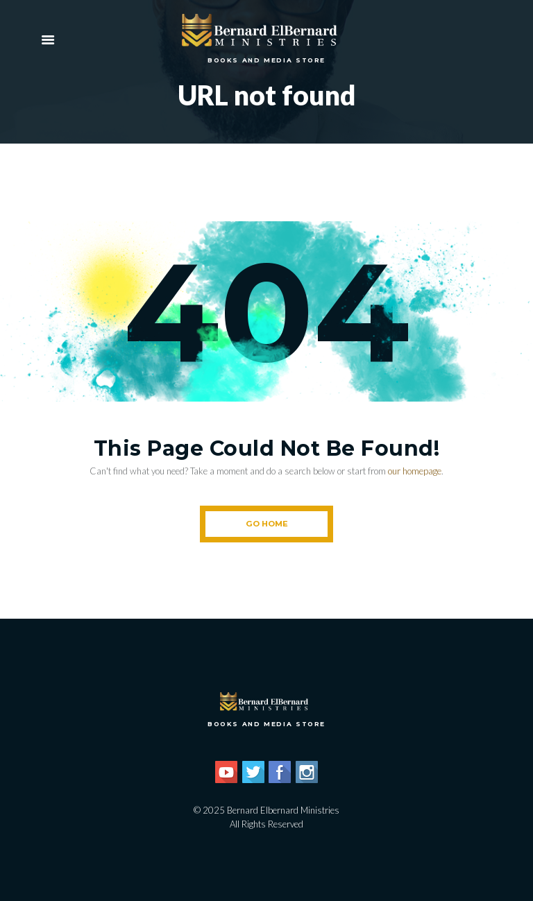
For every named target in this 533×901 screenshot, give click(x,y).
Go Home (267, 524)
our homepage (414, 471)
